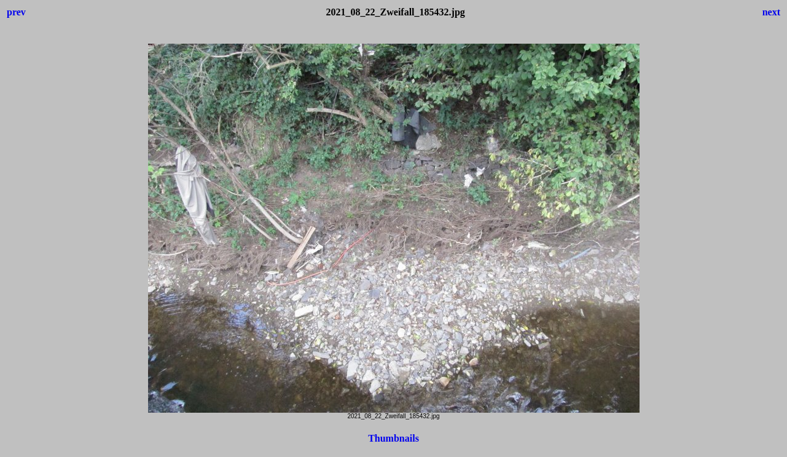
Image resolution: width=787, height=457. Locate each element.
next (771, 12)
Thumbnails (393, 438)
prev (16, 12)
